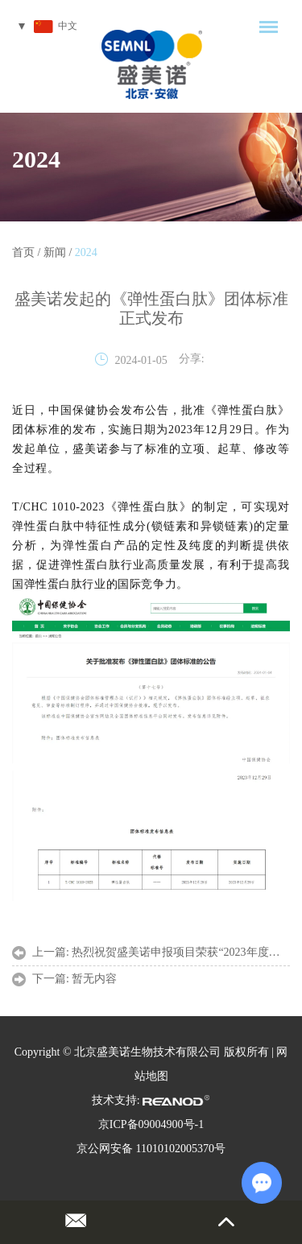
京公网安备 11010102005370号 (151, 1149)
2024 (36, 159)
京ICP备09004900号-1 (151, 1124)
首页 (23, 252)
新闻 (54, 252)
